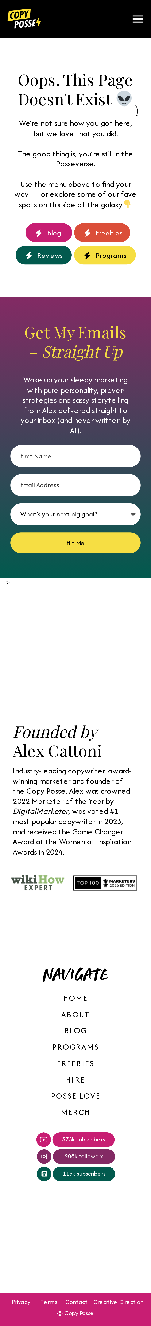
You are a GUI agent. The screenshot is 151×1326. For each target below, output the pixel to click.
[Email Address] (75, 485)
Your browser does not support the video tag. (25, 1248)
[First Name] (75, 456)
